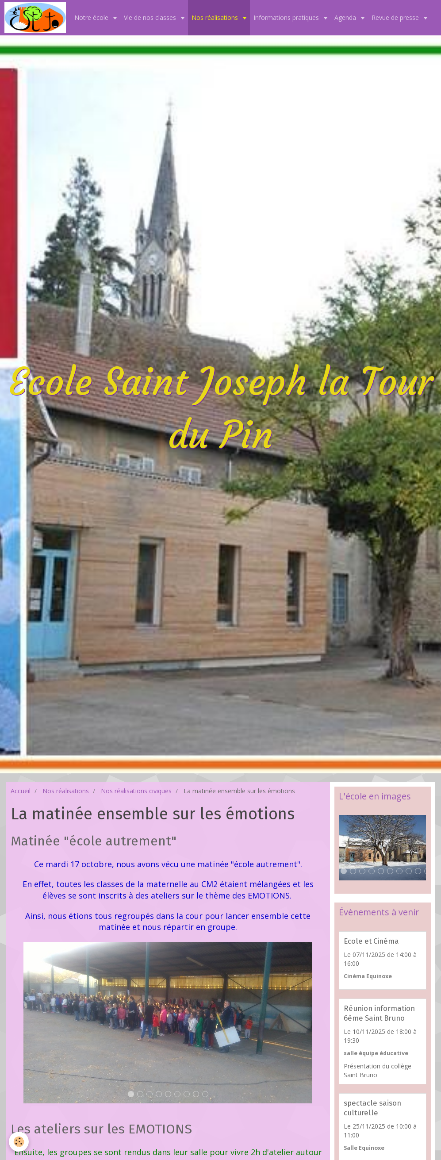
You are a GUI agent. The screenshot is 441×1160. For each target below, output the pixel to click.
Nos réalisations (216, 17)
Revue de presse (396, 17)
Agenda (346, 17)
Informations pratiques (287, 17)
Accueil (21, 791)
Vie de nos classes (151, 17)
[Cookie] (19, 1142)
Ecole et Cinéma (371, 941)
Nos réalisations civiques (136, 791)
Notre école (92, 17)
